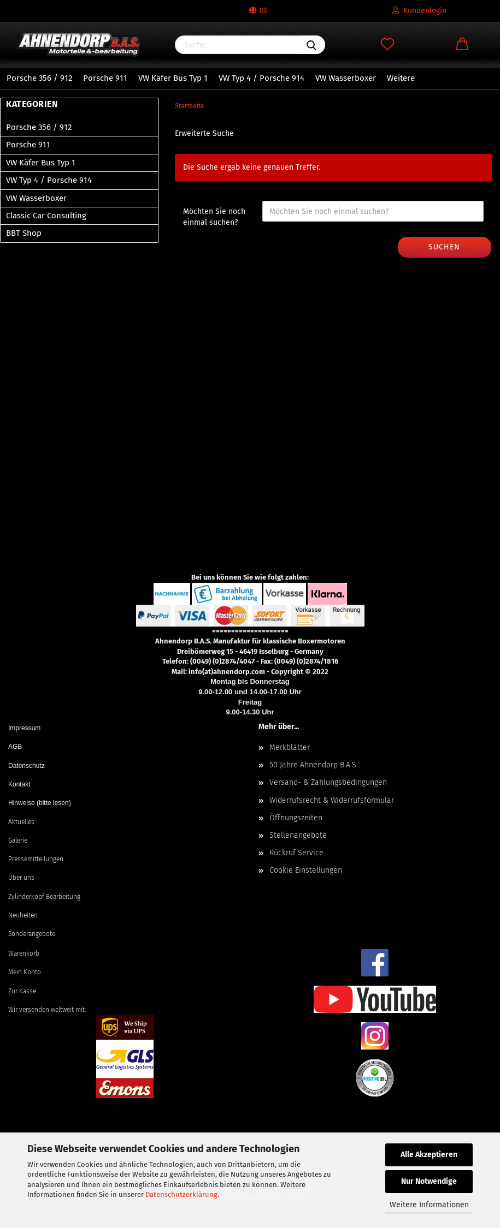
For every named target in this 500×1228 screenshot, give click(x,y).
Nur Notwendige (429, 1181)
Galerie (17, 840)
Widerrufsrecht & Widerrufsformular (331, 800)
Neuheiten (23, 915)
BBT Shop (24, 233)
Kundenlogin (419, 10)
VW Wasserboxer (345, 78)
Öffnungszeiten (295, 817)
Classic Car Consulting (46, 215)
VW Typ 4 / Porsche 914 (261, 78)
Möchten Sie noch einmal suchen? (214, 217)
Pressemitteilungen (35, 859)
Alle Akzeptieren (429, 1154)
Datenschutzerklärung (181, 1194)
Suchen (444, 247)
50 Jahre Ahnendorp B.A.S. (313, 765)
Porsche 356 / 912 (39, 78)
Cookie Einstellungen (305, 870)
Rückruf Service (296, 852)
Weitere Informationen (429, 1204)
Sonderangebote (31, 934)
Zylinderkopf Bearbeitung (44, 897)
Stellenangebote (298, 835)
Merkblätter (289, 747)
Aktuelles (21, 822)
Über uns (21, 877)
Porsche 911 (105, 78)
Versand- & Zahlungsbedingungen (328, 782)
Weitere (401, 78)
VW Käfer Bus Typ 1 (173, 78)
